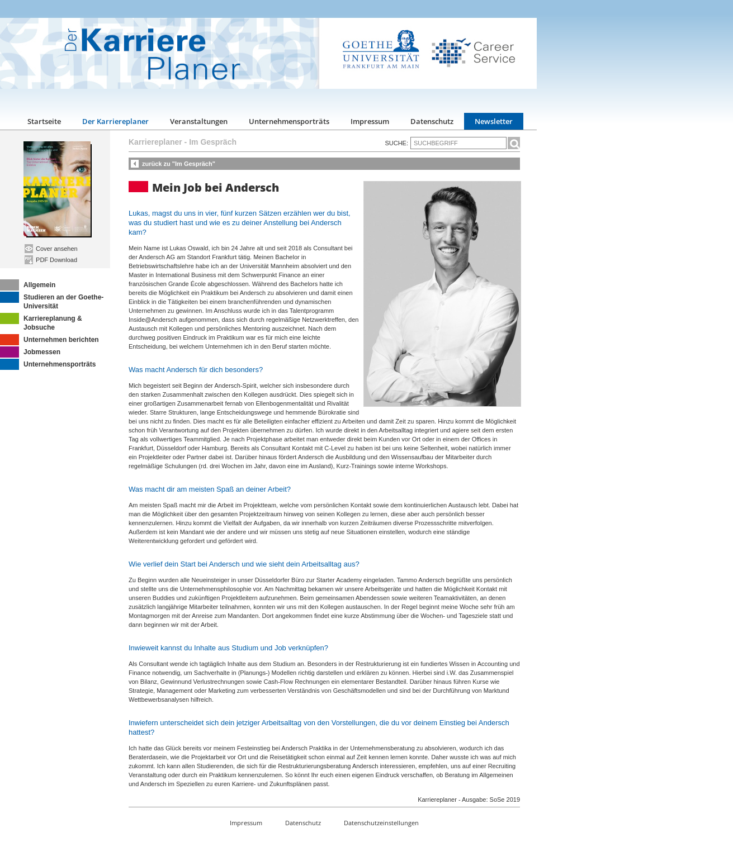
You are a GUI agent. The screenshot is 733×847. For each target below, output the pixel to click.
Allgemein (27, 285)
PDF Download (51, 259)
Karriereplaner (155, 141)
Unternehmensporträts (289, 121)
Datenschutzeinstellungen (381, 823)
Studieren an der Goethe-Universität (51, 301)
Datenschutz (431, 121)
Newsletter (494, 121)
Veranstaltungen (199, 121)
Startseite (44, 121)
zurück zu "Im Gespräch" (178, 163)
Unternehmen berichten (49, 339)
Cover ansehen (51, 248)
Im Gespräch (213, 141)
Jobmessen (30, 352)
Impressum (370, 121)
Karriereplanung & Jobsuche (41, 322)
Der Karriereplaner (115, 121)
